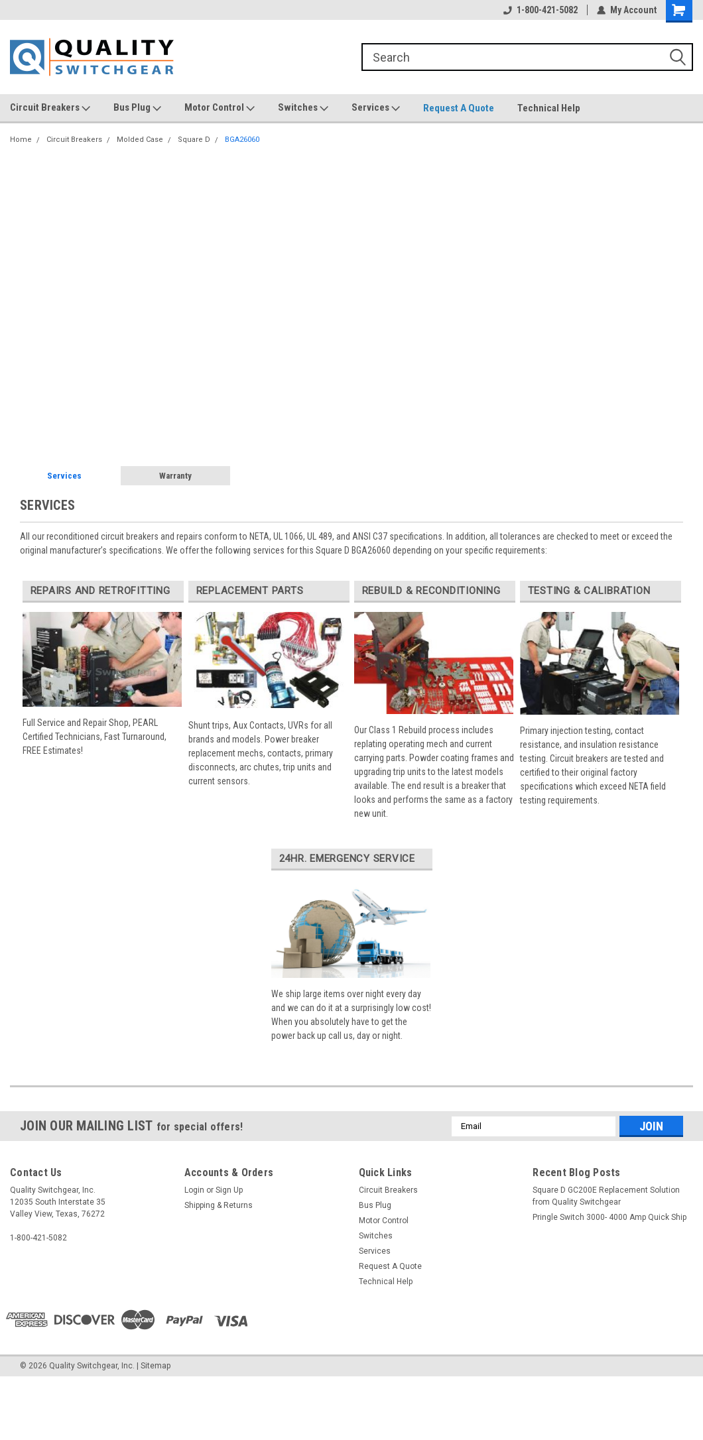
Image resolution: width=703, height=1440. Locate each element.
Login (194, 1190)
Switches (303, 108)
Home (21, 139)
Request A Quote (458, 108)
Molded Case (140, 139)
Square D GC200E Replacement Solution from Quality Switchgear (606, 1196)
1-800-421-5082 (540, 10)
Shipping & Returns (218, 1205)
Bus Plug (137, 108)
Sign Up (229, 1190)
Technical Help (548, 108)
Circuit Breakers (50, 108)
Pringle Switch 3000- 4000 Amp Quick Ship (609, 1217)
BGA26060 (242, 139)
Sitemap (155, 1365)
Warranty (175, 476)
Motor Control (219, 108)
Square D (194, 139)
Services (376, 108)
